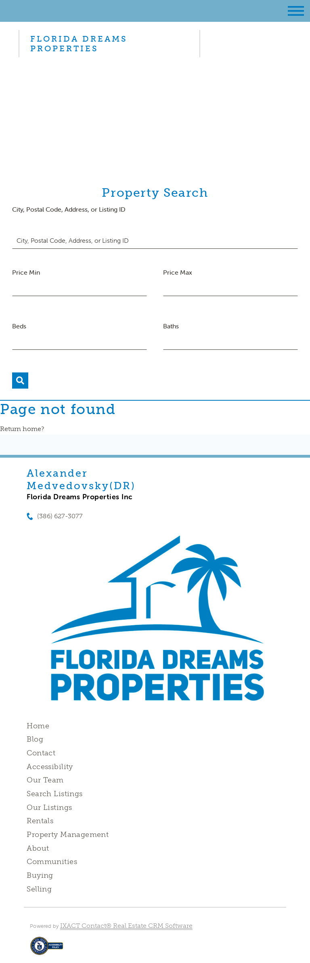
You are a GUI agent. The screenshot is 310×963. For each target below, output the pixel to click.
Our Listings (49, 807)
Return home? (22, 429)
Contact (41, 753)
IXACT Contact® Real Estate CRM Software (126, 925)
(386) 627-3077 (60, 516)
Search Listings (54, 793)
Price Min (26, 272)
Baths (171, 326)
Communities (52, 861)
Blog (35, 739)
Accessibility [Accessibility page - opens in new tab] (50, 766)
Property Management (68, 834)
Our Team (45, 780)
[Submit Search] (20, 380)
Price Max (177, 272)
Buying (40, 875)
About (38, 848)
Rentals (40, 820)
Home (38, 725)
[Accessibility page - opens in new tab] (46, 950)
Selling (39, 889)
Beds (19, 326)
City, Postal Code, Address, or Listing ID (69, 209)
